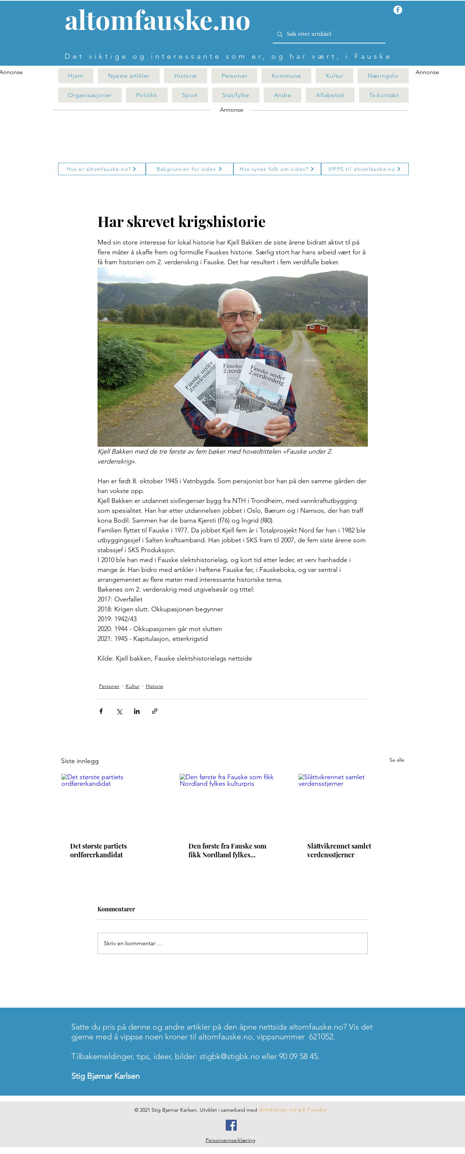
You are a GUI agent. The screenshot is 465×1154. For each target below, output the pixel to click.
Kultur (133, 686)
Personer (109, 686)
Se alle (396, 760)
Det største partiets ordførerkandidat (98, 850)
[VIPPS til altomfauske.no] (365, 169)
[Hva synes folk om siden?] (277, 169)
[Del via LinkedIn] (136, 711)
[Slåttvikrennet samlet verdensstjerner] (351, 803)
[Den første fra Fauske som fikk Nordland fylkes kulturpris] (232, 803)
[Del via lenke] (154, 711)
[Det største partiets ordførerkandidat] (114, 803)
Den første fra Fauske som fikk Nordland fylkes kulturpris (227, 850)
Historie (154, 686)
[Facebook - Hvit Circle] (397, 9)
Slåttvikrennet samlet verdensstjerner (339, 850)
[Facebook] (231, 1125)
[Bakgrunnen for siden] (189, 169)
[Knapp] (162, 20)
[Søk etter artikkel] (328, 34)
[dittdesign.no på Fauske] (293, 1109)
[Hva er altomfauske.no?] (102, 169)
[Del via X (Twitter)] (118, 711)
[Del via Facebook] (101, 711)
